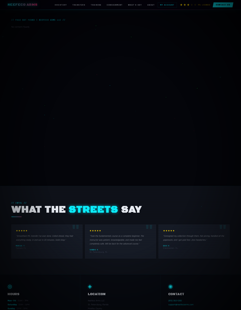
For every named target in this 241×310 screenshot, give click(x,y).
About (151, 5)
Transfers (79, 5)
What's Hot (135, 5)
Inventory (61, 5)
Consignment (115, 5)
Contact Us (223, 5)
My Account (167, 5)
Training (96, 5)
